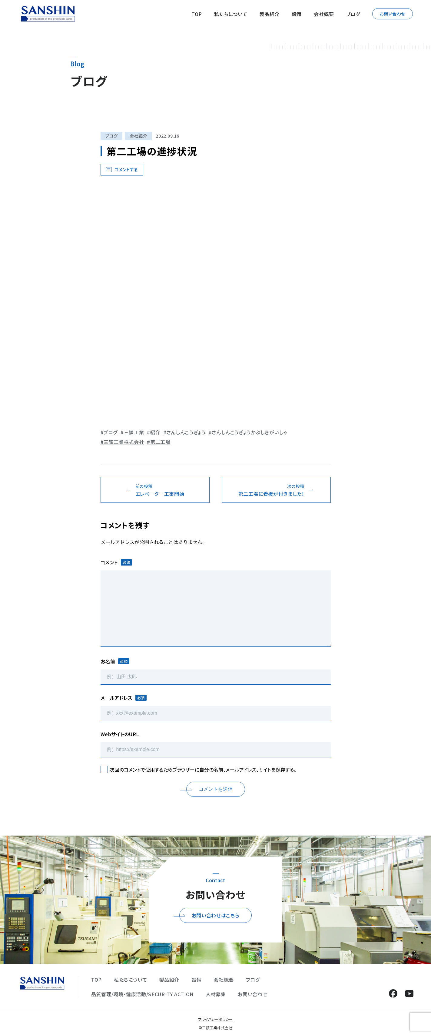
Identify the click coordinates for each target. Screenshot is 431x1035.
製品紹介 (269, 14)
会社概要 (324, 14)
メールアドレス (124, 697)
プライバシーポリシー (215, 1019)
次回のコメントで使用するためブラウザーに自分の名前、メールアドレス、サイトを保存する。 (203, 769)
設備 (297, 14)
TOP (196, 14)
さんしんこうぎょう (186, 432)
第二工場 (160, 442)
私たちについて (230, 14)
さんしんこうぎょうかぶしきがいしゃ (249, 432)
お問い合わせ (392, 14)
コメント (116, 562)
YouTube (409, 993)
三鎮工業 (134, 432)
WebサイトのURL (120, 734)
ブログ (353, 14)
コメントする (126, 169)
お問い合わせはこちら (215, 915)
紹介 (155, 432)
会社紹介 (138, 136)
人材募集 (216, 994)
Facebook (393, 993)
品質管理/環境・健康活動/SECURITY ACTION (142, 994)
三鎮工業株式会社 (124, 442)
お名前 (115, 661)
